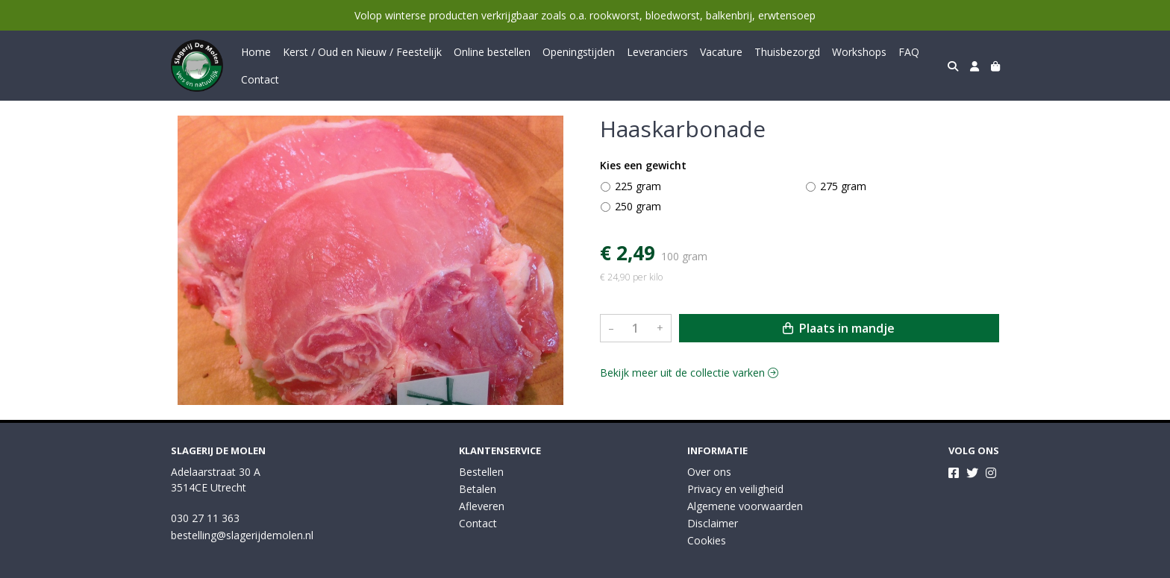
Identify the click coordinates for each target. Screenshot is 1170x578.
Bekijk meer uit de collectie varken (689, 372)
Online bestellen (492, 52)
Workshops (859, 52)
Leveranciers (657, 52)
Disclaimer (712, 523)
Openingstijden (578, 52)
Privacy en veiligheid (735, 489)
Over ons (709, 472)
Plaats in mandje (839, 328)
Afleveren (481, 506)
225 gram (638, 186)
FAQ (908, 52)
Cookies (706, 540)
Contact (260, 79)
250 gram (638, 206)
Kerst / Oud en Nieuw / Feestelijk (362, 52)
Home (256, 52)
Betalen (477, 489)
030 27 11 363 (205, 518)
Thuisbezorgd (787, 52)
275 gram (843, 186)
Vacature (721, 52)
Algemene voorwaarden (745, 506)
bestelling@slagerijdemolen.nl (242, 535)
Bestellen (481, 472)
